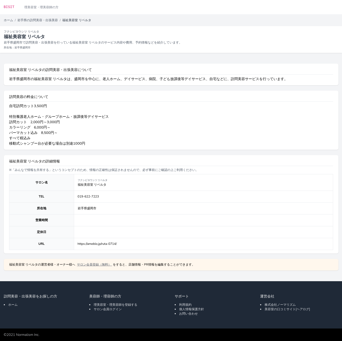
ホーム (8, 20)
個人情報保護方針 (191, 309)
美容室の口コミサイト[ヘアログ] (287, 309)
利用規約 (185, 305)
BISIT (9, 7)
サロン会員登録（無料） (94, 264)
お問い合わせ (188, 314)
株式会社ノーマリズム (280, 305)
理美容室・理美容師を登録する (115, 305)
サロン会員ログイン (108, 309)
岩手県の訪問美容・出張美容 (37, 20)
